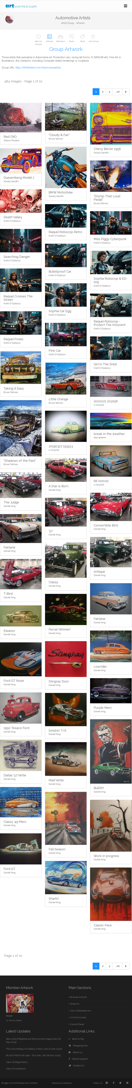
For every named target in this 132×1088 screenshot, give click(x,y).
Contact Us (76, 1065)
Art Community (78, 1017)
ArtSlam (34, 1083)
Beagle (9, 1016)
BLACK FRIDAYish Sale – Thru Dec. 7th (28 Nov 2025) (33, 1055)
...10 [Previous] (117, 91)
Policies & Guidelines (62, 1083)
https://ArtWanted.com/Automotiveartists (38, 67)
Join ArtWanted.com (80, 1010)
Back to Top (76, 1039)
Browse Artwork (78, 997)
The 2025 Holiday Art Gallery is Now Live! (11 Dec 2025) (34, 1049)
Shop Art (74, 1004)
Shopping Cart (78, 1045)
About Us (75, 1052)
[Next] (125, 91)
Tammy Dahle (15, 1020)
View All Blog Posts (17, 1062)
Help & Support (78, 1059)
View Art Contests (16, 1068)
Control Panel (77, 1024)
